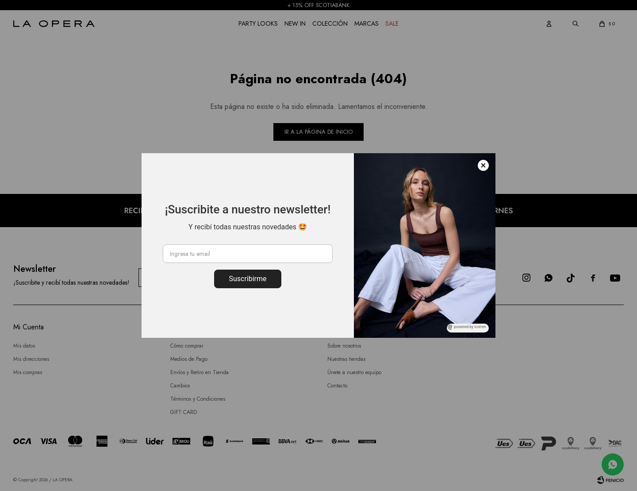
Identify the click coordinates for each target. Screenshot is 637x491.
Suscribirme (247, 278)
